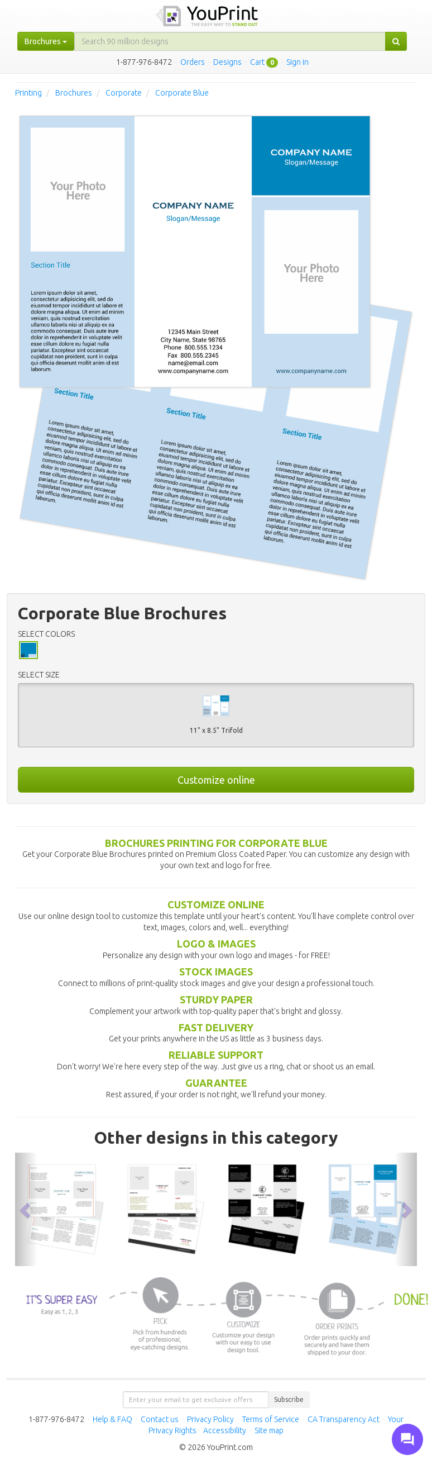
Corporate (123, 92)
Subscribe (289, 1399)
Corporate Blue (182, 92)
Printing (28, 92)
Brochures (73, 92)
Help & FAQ (112, 1419)
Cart (257, 62)
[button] (26, 1209)
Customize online (216, 779)
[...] (230, 41)
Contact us (160, 1419)
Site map (269, 1430)
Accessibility (224, 1430)
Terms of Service (270, 1419)
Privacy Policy (210, 1419)
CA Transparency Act (344, 1419)
